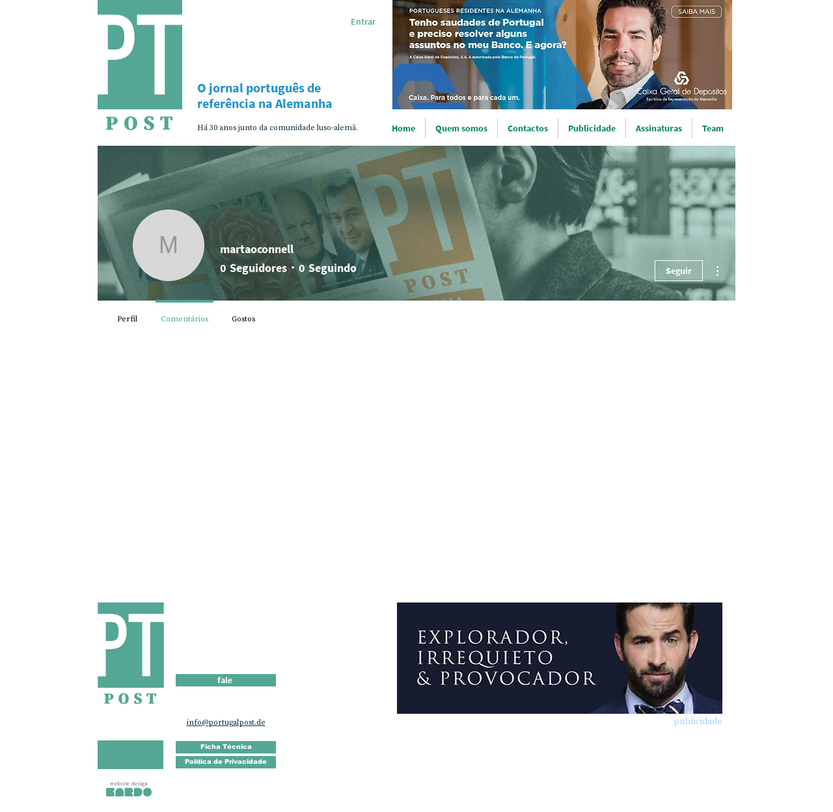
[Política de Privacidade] (226, 762)
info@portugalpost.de (226, 722)
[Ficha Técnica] (226, 747)
